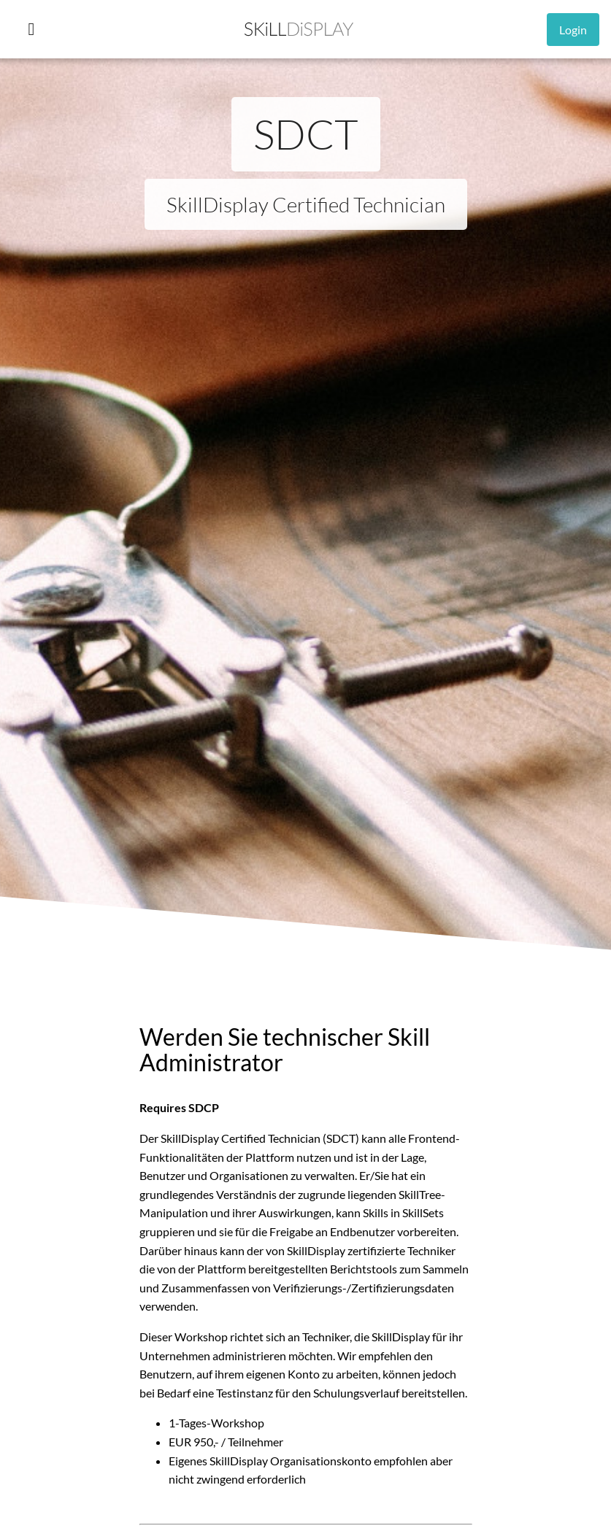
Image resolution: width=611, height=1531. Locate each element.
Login (573, 29)
